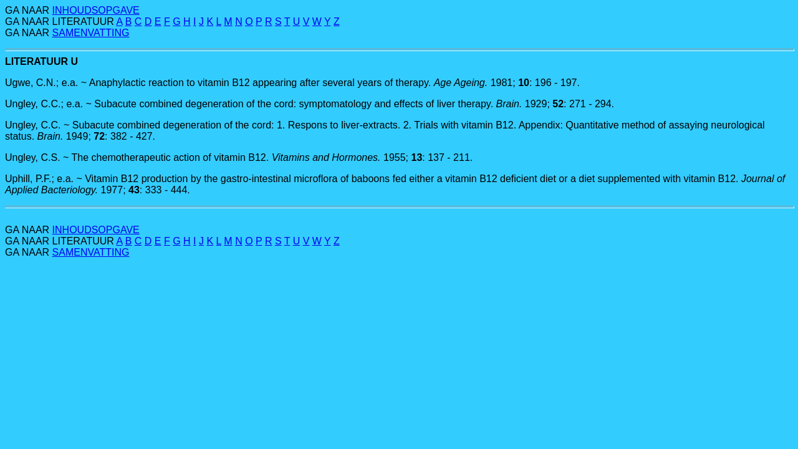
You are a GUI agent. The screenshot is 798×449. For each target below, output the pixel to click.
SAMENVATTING (91, 32)
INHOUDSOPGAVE (96, 10)
